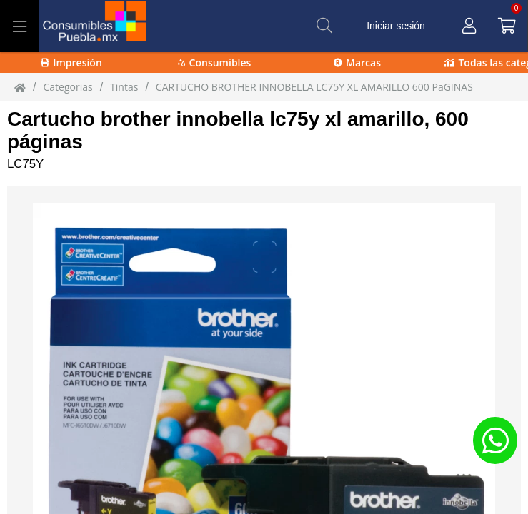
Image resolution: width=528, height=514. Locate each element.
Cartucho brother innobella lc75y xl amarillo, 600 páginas (238, 130)
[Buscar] (324, 25)
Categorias (67, 87)
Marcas (357, 62)
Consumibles (214, 62)
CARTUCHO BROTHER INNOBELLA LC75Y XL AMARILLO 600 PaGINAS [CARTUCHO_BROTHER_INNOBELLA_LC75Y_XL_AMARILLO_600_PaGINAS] (314, 87)
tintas (124, 87)
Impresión (71, 62)
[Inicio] (20, 87)
